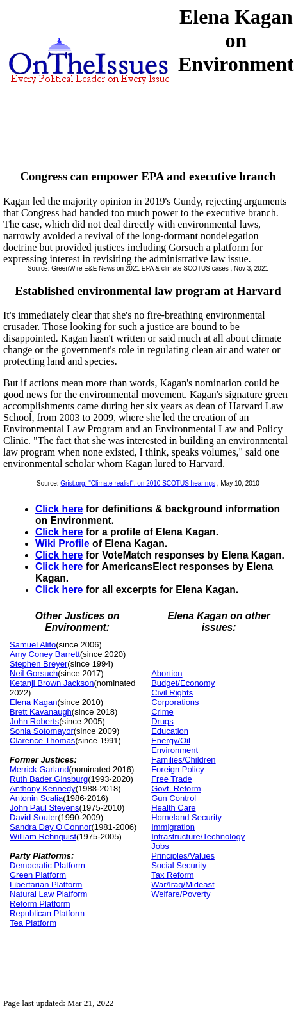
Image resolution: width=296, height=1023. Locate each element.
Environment (174, 750)
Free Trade (171, 779)
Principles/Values (183, 855)
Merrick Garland (39, 769)
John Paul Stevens (44, 808)
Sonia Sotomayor (42, 731)
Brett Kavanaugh (41, 712)
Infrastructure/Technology (198, 836)
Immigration (173, 827)
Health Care (173, 808)
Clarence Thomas (42, 740)
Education (169, 731)
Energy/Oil (170, 740)
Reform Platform (40, 903)
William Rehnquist (43, 836)
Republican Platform (47, 913)
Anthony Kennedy (43, 788)
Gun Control (173, 798)
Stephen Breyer (38, 664)
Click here (59, 509)
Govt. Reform (176, 788)
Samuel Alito (33, 644)
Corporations (175, 702)
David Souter (34, 817)
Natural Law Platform (48, 894)
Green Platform (38, 875)
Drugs (162, 721)
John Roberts (34, 721)
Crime (162, 712)
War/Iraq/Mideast (183, 884)
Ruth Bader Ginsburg (49, 779)
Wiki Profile (62, 543)
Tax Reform (172, 875)
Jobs (160, 846)
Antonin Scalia (36, 798)
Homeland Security (186, 817)
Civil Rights (172, 692)
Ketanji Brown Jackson (52, 683)
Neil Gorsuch (34, 673)
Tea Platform (33, 923)
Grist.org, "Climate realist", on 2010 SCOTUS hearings (137, 483)
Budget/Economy (183, 683)
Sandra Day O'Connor (51, 827)
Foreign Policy (177, 769)
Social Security (178, 865)
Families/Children (183, 760)
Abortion (166, 673)
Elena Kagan (33, 702)
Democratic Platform (47, 865)
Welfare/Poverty (180, 894)
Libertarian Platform (46, 884)
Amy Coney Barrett (45, 654)
